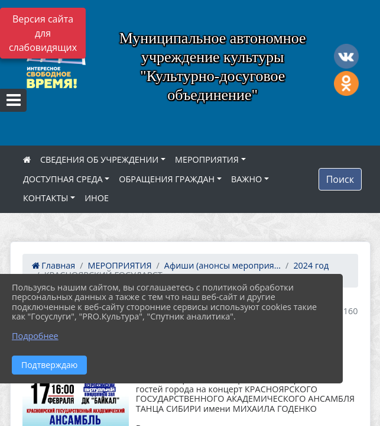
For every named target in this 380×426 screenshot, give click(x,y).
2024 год (311, 265)
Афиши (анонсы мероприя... (222, 265)
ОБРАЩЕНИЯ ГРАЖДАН (167, 179)
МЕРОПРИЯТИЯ (207, 159)
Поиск (340, 179)
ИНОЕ (97, 198)
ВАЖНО (246, 179)
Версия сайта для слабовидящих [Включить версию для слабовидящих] (43, 33)
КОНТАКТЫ (46, 198)
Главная (54, 265)
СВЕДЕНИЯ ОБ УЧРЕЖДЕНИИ (99, 159)
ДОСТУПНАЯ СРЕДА (63, 179)
